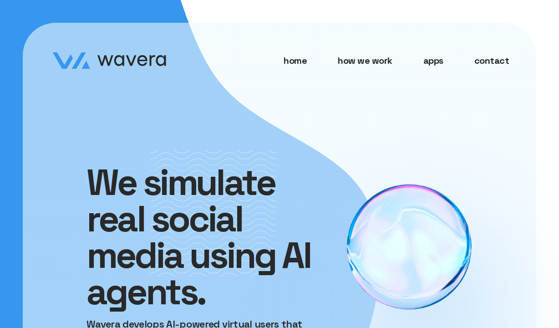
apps (433, 61)
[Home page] (109, 61)
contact (491, 61)
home (295, 61)
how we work (365, 61)
